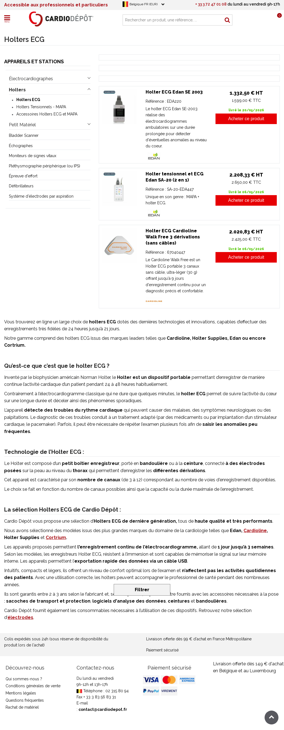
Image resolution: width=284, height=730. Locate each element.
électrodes (20, 617)
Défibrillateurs (21, 186)
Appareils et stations (34, 61)
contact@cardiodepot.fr (102, 709)
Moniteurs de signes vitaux (32, 155)
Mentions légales (21, 693)
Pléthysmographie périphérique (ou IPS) (44, 166)
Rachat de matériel (22, 707)
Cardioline (255, 530)
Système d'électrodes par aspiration (41, 196)
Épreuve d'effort (23, 176)
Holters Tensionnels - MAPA (41, 107)
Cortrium (56, 537)
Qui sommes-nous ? (24, 679)
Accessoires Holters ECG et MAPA (46, 114)
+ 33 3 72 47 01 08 (211, 4)
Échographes (21, 146)
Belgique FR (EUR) (143, 4)
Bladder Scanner (24, 135)
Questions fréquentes (25, 700)
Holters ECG (28, 99)
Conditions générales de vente (33, 686)
